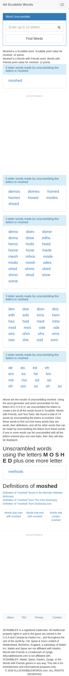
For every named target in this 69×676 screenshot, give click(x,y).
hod (25, 321)
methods (15, 471)
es (24, 374)
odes (47, 262)
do (23, 368)
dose (30, 238)
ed (35, 368)
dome (47, 231)
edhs (46, 238)
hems (13, 244)
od (37, 380)
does (30, 231)
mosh (30, 262)
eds (26, 315)
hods (30, 244)
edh (11, 315)
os (36, 386)
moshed (15, 80)
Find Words (34, 38)
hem (56, 315)
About (10, 617)
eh (47, 368)
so (60, 386)
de (10, 368)
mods (13, 262)
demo (13, 231)
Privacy (39, 617)
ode (42, 327)
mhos (30, 256)
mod (12, 327)
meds (47, 250)
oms (55, 333)
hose (30, 250)
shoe (46, 275)
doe (25, 309)
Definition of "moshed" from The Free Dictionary (30, 500)
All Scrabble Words (18, 4)
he (36, 374)
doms (13, 238)
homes (14, 197)
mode (48, 256)
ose (11, 340)
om (23, 386)
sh (48, 386)
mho (56, 321)
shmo (13, 275)
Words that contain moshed (56, 516)
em (11, 374)
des (11, 309)
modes (52, 197)
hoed (46, 244)
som (54, 340)
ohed (12, 269)
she (25, 340)
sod (40, 340)
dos (55, 309)
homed (53, 191)
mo (24, 380)
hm (48, 374)
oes (11, 333)
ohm (26, 333)
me (11, 380)
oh (10, 386)
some (13, 281)
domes (33, 191)
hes (11, 321)
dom (40, 309)
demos (14, 191)
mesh (13, 256)
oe (49, 380)
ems (40, 315)
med (40, 321)
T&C (24, 617)
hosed (33, 197)
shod (30, 275)
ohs (41, 333)
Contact (57, 617)
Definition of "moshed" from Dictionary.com (27, 503)
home (13, 250)
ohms (29, 269)
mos (27, 327)
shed (46, 269)
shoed (13, 204)
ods (56, 327)
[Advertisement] (34, 134)
